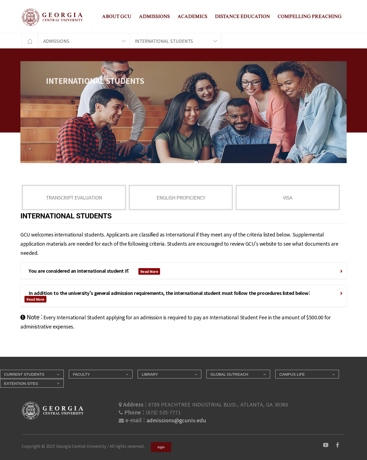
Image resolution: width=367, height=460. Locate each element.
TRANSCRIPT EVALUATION (74, 197)
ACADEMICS (192, 16)
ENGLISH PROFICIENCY (180, 197)
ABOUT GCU (116, 16)
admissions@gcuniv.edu (176, 420)
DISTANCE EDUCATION (242, 16)
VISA (287, 197)
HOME (30, 41)
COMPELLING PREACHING (310, 16)
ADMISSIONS (154, 16)
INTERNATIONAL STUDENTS (164, 41)
